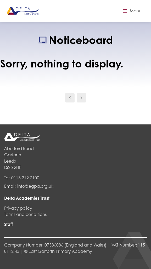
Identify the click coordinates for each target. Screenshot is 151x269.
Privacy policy (18, 208)
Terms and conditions (25, 214)
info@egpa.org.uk (35, 186)
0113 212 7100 (25, 178)
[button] (131, 11)
